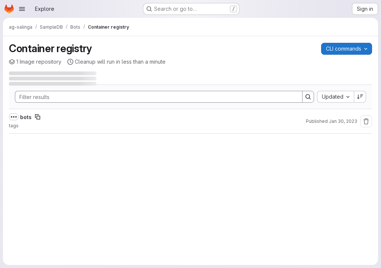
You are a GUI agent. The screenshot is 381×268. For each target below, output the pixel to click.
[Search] (155, 96)
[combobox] (335, 97)
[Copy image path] (37, 116)
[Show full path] (14, 117)
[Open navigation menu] (22, 9)
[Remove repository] (366, 121)
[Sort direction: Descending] (360, 97)
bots (26, 117)
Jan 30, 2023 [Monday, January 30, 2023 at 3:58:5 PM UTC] (343, 121)
